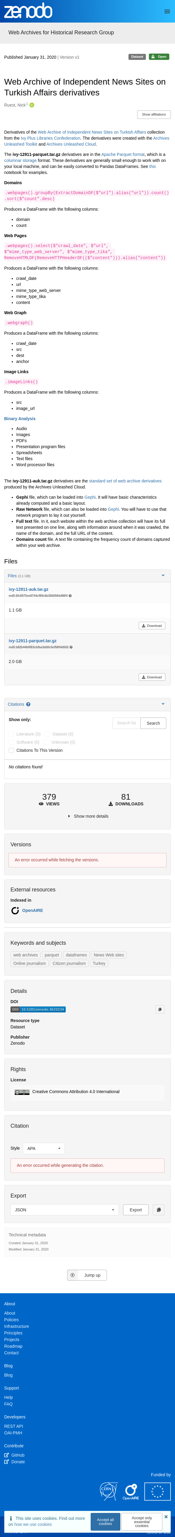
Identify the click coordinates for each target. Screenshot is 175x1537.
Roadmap (13, 1346)
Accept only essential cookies (142, 1522)
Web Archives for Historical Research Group (61, 32)
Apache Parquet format (123, 154)
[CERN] (109, 1499)
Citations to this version (40, 750)
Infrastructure (16, 1326)
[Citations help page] (29, 704)
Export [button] (136, 1209)
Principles (13, 1333)
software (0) (28, 742)
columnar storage (20, 160)
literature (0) (29, 734)
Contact (11, 1352)
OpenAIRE (32, 910)
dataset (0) (63, 734)
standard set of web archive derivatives (125, 481)
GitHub (14, 1455)
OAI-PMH (13, 1432)
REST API (13, 1426)
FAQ (8, 1404)
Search (153, 723)
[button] (87, 1093)
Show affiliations (154, 114)
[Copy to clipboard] (159, 1009)
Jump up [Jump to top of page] (84, 1275)
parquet (52, 955)
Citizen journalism (69, 963)
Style (15, 1148)
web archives (25, 955)
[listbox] (44, 1148)
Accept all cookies (105, 1521)
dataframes (76, 955)
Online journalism (29, 963)
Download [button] (152, 626)
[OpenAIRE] (131, 1499)
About (9, 1313)
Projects (12, 1339)
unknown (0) (63, 742)
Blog (8, 1375)
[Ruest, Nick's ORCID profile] (31, 105)
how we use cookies (33, 1524)
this (152, 166)
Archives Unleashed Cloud (71, 144)
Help (8, 1397)
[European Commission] (157, 1499)
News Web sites (109, 955)
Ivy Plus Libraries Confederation (50, 138)
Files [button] (87, 575)
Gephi (89, 497)
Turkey (99, 963)
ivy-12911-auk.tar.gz (28, 589)
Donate (14, 1461)
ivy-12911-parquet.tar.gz (33, 640)
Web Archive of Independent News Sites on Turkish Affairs (92, 132)
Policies (11, 1319)
